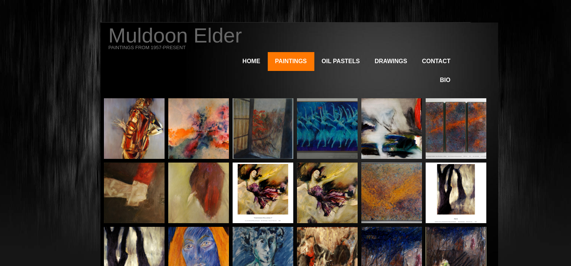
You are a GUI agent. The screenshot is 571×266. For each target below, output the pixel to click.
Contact (436, 61)
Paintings (291, 61)
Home (251, 61)
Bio (445, 80)
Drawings (391, 61)
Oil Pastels (341, 61)
